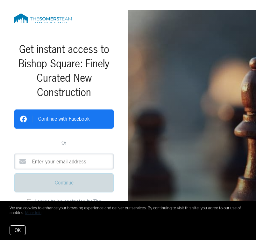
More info (33, 212)
